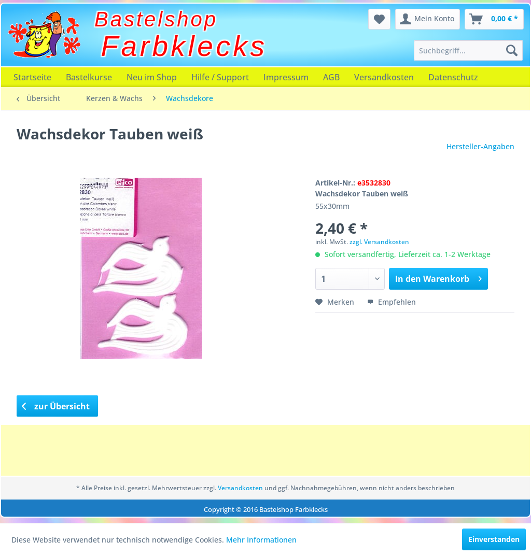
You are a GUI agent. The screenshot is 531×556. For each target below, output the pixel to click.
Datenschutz (453, 77)
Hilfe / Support (220, 77)
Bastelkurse (89, 77)
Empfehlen (391, 302)
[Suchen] (512, 50)
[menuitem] (468, 50)
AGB (331, 77)
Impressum (286, 77)
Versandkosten (384, 77)
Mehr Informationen (261, 540)
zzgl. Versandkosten (379, 241)
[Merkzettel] (379, 19)
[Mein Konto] (427, 19)
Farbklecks (184, 46)
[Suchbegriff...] (468, 50)
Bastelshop (156, 19)
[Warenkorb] (494, 19)
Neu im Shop (152, 77)
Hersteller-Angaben (480, 146)
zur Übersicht (56, 406)
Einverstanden (494, 539)
